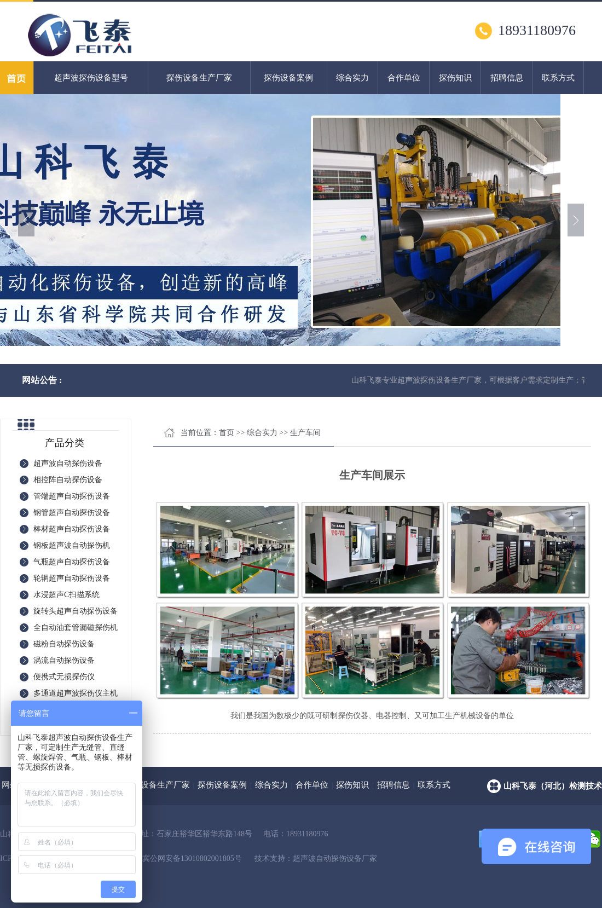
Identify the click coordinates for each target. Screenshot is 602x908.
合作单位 (403, 77)
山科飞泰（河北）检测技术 (552, 786)
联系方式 (558, 77)
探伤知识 (455, 77)
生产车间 (305, 433)
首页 (226, 433)
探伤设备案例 (288, 77)
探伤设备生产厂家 (199, 77)
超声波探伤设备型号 (91, 77)
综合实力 (352, 77)
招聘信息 (506, 77)
